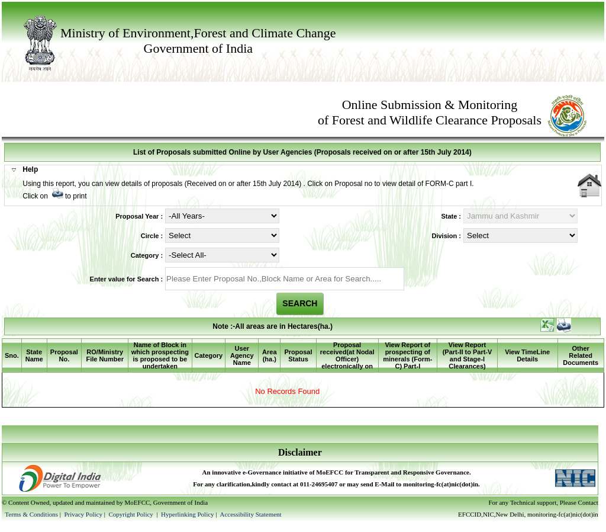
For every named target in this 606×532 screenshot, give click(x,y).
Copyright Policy (131, 514)
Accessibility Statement (250, 514)
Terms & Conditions (31, 514)
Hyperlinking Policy (187, 514)
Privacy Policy (84, 514)
